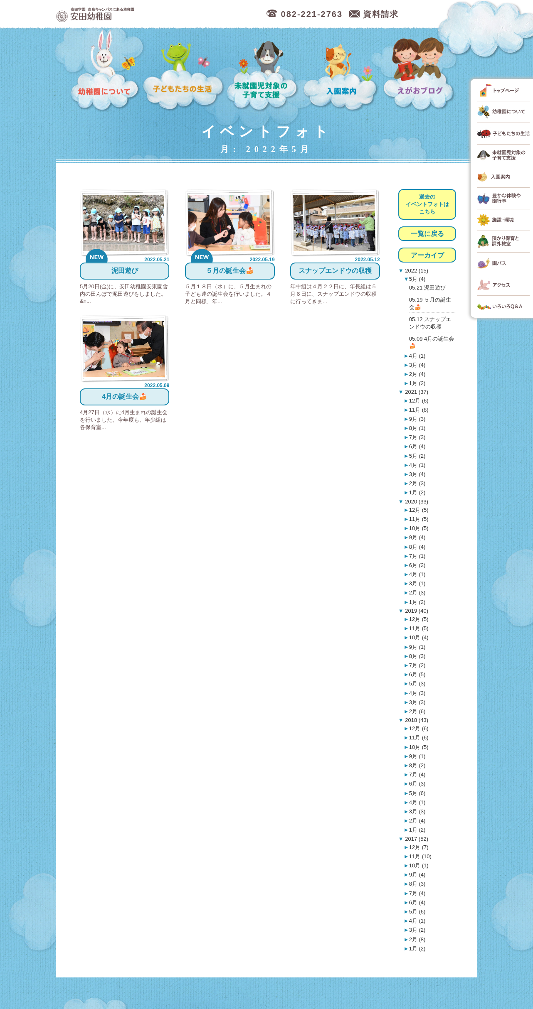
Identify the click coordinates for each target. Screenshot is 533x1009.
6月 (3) (417, 784)
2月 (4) (417, 374)
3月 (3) (417, 702)
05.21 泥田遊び (427, 288)
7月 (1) (417, 556)
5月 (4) (417, 279)
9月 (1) (417, 647)
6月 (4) (417, 446)
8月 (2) (417, 765)
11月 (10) (420, 856)
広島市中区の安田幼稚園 (139, 14)
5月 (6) (417, 793)
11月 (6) (419, 737)
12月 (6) (419, 401)
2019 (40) (416, 611)
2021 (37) (416, 392)
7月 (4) (417, 774)
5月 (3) (417, 683)
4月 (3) (417, 693)
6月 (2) (417, 565)
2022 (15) (416, 271)
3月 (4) (417, 365)
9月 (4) (417, 537)
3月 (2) (417, 930)
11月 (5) (419, 519)
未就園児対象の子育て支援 (263, 70)
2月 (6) (417, 711)
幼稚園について (105, 70)
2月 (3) (417, 483)
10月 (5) (419, 528)
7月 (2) (417, 665)
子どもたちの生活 (183, 70)
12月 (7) (419, 847)
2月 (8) (417, 939)
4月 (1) (417, 356)
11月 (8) (419, 410)
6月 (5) (417, 674)
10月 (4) (419, 637)
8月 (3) (417, 656)
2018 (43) (416, 720)
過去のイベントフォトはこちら (427, 204)
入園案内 (342, 70)
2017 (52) (416, 839)
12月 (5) (419, 510)
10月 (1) (419, 865)
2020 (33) (416, 501)
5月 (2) (417, 456)
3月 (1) (417, 583)
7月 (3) (417, 437)
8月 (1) (417, 428)
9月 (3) (417, 419)
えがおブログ (419, 70)
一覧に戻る (427, 233)
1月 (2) (417, 383)
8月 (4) (417, 547)
